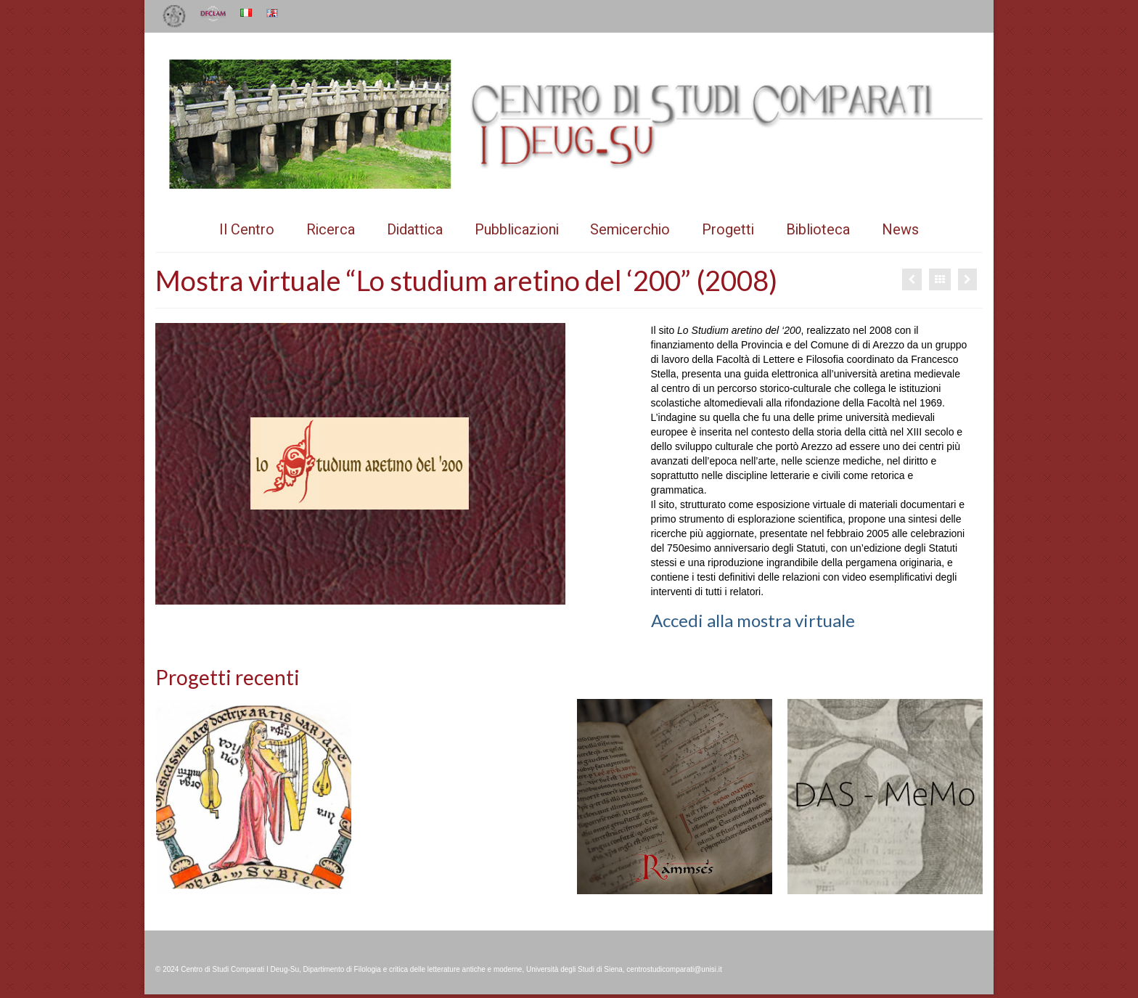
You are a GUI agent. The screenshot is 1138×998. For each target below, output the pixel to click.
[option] (253, 796)
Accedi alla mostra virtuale (753, 620)
